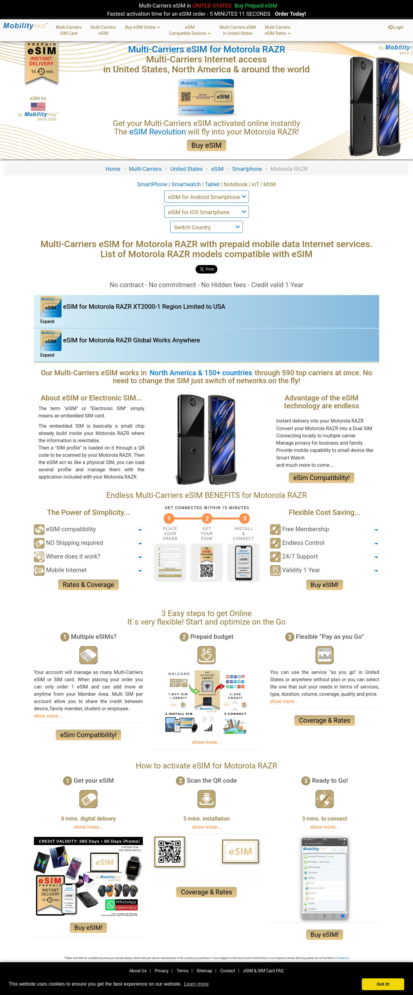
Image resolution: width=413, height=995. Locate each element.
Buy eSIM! (325, 585)
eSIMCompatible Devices (189, 30)
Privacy (161, 970)
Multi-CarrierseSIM (103, 30)
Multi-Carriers (145, 169)
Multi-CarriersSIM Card (68, 30)
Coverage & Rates (324, 720)
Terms (182, 970)
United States (186, 169)
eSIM (217, 169)
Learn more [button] (196, 984)
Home (113, 169)
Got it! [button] (383, 984)
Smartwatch (186, 184)
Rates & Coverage (88, 585)
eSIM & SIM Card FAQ (263, 970)
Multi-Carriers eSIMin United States (238, 30)
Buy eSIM (206, 145)
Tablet (213, 184)
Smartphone (247, 169)
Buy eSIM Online (142, 27)
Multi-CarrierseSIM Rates (277, 30)
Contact (227, 970)
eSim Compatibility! (321, 478)
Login (396, 27)
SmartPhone (153, 184)
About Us (138, 970)
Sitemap (204, 970)
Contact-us (342, 958)
